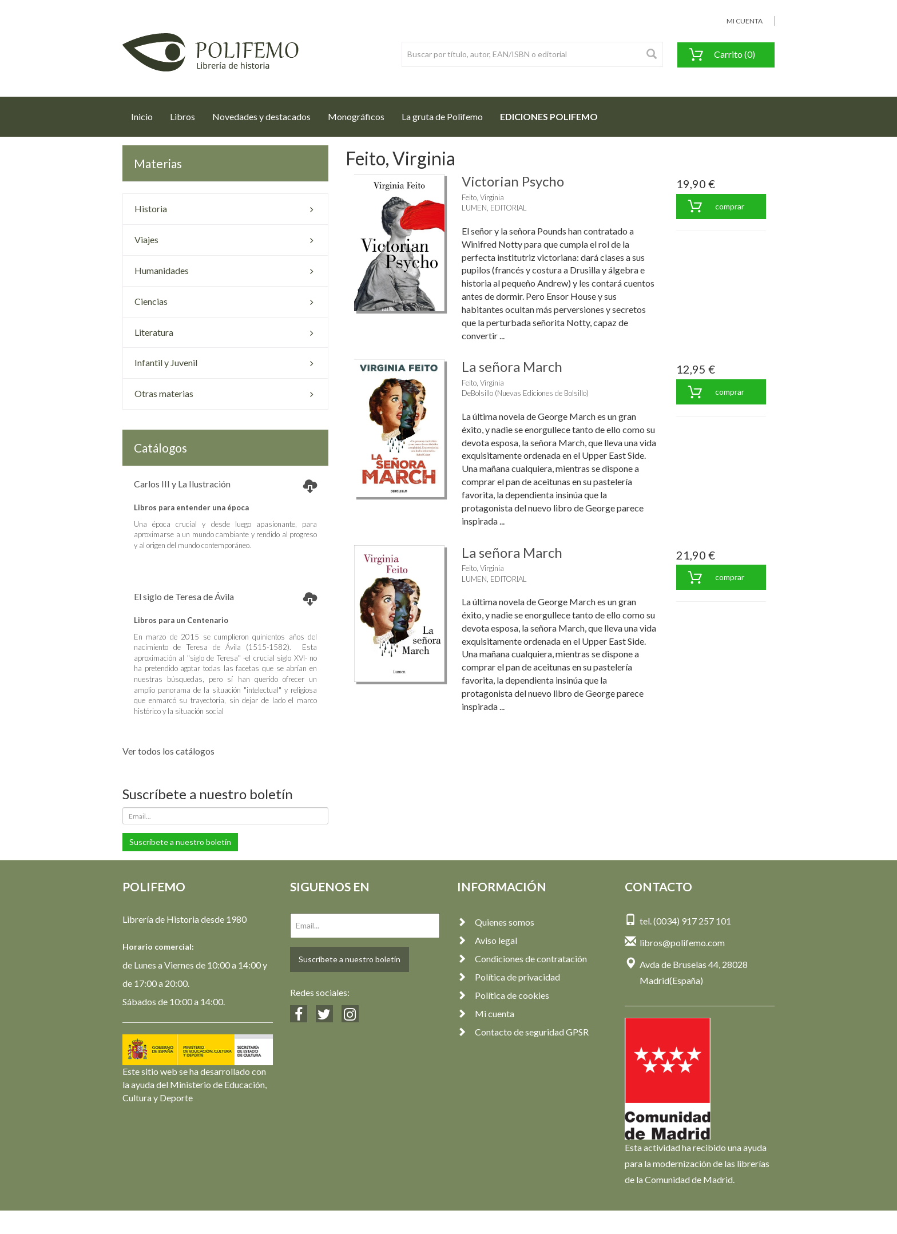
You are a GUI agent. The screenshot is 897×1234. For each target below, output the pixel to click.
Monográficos (356, 116)
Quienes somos (495, 921)
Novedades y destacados (261, 116)
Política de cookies (503, 995)
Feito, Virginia (483, 197)
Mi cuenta (485, 1013)
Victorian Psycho (513, 181)
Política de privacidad (508, 976)
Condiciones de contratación (522, 958)
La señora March (512, 366)
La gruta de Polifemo (442, 116)
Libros (182, 116)
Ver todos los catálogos (168, 750)
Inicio (146, 113)
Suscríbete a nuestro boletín (180, 842)
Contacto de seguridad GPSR (523, 1031)
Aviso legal (487, 940)
